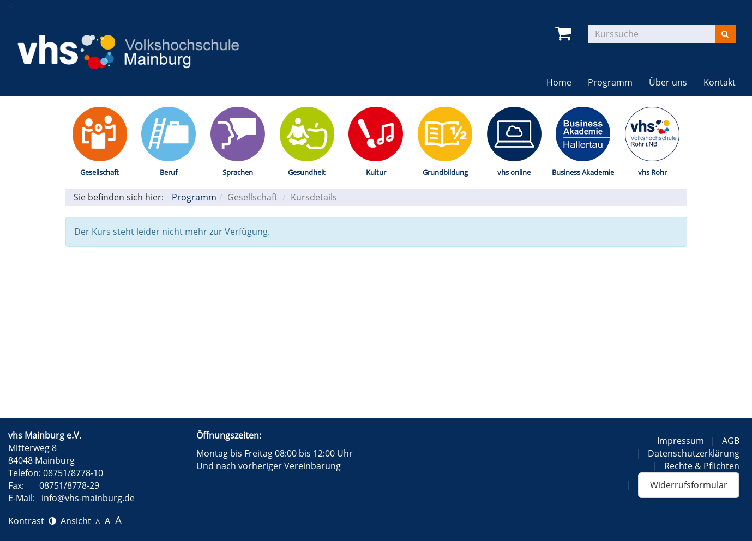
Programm (610, 82)
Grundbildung (445, 172)
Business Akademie (583, 172)
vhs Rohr (652, 172)
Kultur (376, 172)
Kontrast (32, 521)
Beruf (168, 172)
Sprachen (237, 172)
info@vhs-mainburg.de (88, 498)
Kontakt (719, 82)
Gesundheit (307, 172)
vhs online (514, 172)
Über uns (668, 82)
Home (558, 82)
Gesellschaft (99, 172)
